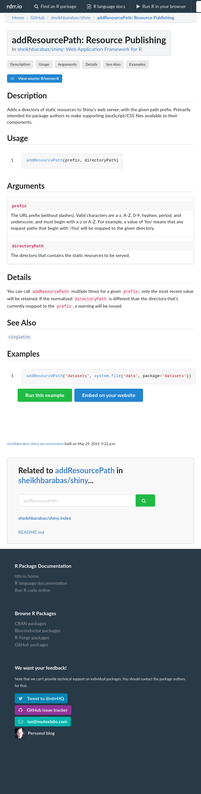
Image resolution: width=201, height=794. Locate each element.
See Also (113, 64)
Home (18, 17)
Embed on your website (108, 391)
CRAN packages (30, 619)
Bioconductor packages (37, 626)
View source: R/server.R (34, 78)
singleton (19, 333)
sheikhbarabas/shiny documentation (35, 440)
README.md (31, 528)
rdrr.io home (27, 572)
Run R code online (32, 586)
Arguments (67, 64)
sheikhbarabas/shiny (53, 476)
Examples (137, 64)
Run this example (44, 391)
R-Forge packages (32, 633)
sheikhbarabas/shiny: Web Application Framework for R (79, 49)
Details (91, 64)
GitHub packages (31, 640)
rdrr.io (14, 6)
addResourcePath (44, 160)
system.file (107, 372)
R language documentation (41, 579)
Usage (44, 64)
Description (20, 64)
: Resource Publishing (135, 17)
